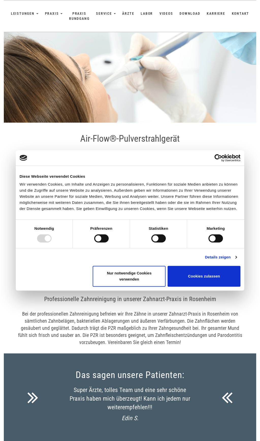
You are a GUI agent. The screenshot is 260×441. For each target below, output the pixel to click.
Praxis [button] (54, 13)
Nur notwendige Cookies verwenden (129, 276)
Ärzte (128, 13)
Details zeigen (218, 257)
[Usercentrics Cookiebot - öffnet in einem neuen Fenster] (218, 158)
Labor (147, 13)
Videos (166, 13)
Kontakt (240, 13)
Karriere (216, 13)
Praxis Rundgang (79, 16)
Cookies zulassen (204, 276)
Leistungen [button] (24, 13)
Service (106, 13)
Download (190, 13)
